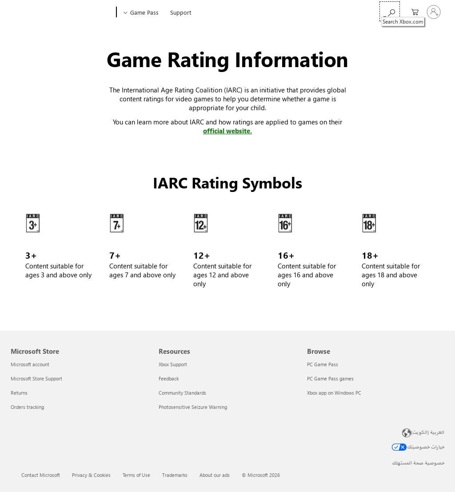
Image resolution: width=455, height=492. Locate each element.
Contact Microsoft (40, 475)
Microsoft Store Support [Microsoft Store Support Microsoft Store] (36, 378)
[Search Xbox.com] (389, 11)
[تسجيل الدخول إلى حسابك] (433, 12)
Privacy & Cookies (91, 475)
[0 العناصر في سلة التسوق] (413, 11)
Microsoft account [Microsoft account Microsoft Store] (30, 364)
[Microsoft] (41, 12)
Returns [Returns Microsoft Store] (19, 393)
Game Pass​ (144, 12)
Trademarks (175, 475)
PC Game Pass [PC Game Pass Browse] (322, 364)
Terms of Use (136, 475)
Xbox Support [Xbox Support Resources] (173, 364)
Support (180, 12)
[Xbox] (92, 12)
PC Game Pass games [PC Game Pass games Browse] (330, 378)
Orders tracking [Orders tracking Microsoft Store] (27, 407)
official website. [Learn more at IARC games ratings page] (227, 130)
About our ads (215, 475)
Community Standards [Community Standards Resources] (182, 393)
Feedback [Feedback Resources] (169, 378)
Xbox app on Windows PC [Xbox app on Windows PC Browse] (334, 393)
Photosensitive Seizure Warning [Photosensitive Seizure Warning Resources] (193, 407)
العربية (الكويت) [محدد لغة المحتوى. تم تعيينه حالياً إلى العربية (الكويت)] (427, 432)
